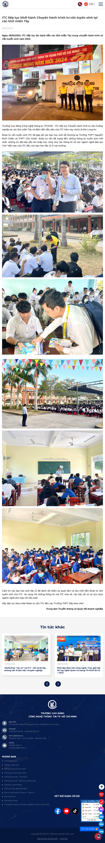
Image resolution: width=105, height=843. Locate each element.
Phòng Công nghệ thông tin (16, 789)
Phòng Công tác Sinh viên (15, 769)
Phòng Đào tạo (10, 761)
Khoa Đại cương (11, 800)
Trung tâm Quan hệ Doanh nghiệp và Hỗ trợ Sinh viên (26, 804)
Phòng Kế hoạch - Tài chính (15, 777)
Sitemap (64, 839)
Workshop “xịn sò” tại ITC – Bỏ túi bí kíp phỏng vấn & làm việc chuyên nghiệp (76, 669)
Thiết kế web (55, 834)
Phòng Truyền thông (13, 785)
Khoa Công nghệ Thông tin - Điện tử (19, 793)
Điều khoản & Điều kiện (47, 839)
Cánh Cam (69, 834)
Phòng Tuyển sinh (11, 765)
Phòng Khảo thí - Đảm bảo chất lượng (20, 781)
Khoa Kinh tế (9, 797)
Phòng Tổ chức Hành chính (15, 773)
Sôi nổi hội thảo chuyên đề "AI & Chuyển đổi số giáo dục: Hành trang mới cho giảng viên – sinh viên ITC (25, 670)
